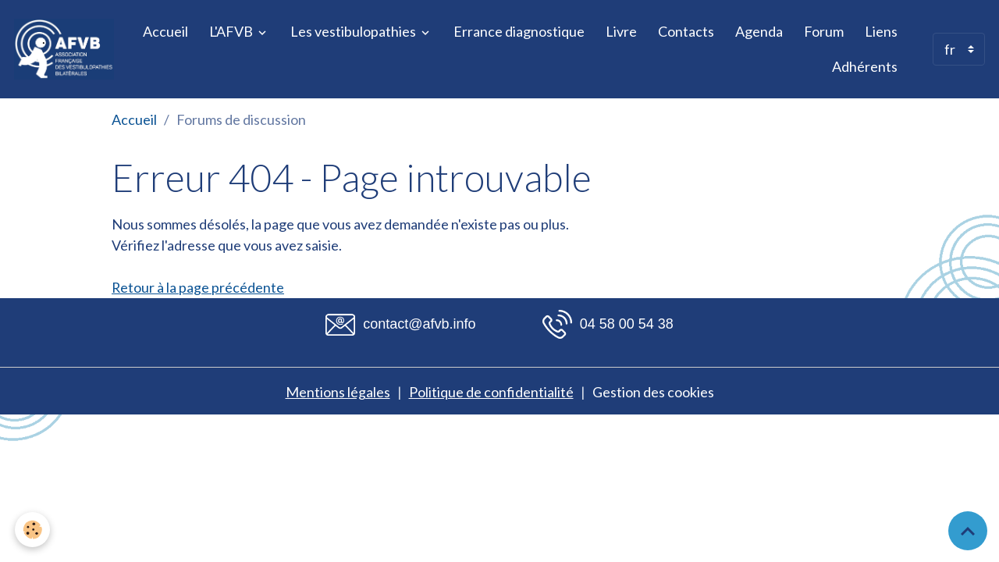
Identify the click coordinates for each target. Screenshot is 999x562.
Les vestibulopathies (354, 31)
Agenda (759, 31)
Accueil (165, 31)
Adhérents (865, 66)
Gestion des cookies (653, 391)
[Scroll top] (967, 530)
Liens (881, 31)
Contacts (686, 31)
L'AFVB (232, 31)
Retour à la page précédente (198, 287)
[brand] (64, 49)
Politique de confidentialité (491, 391)
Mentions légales (338, 391)
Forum (824, 31)
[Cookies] (33, 529)
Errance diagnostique (519, 31)
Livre (621, 31)
